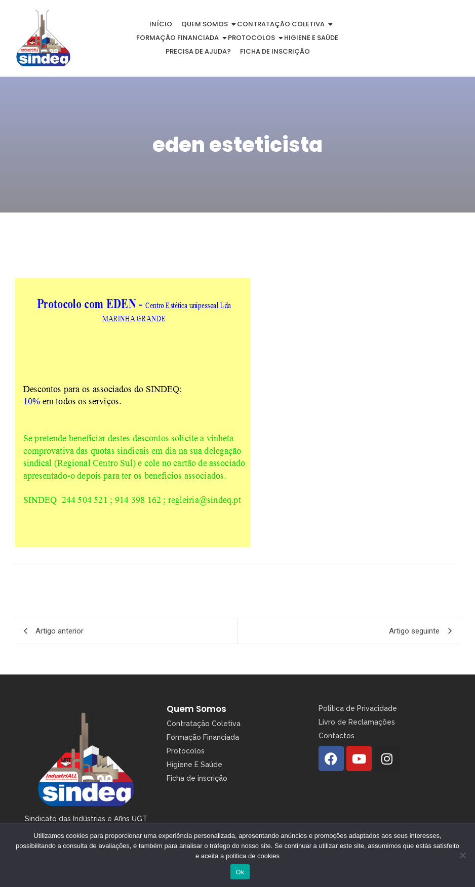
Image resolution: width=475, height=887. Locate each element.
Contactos (336, 736)
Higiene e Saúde (311, 38)
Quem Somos (196, 709)
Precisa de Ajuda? (198, 51)
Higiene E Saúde (194, 765)
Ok (239, 872)
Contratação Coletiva (282, 24)
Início (160, 24)
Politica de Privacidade (358, 708)
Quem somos (206, 24)
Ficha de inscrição (275, 51)
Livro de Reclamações (357, 722)
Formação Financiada (179, 38)
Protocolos (253, 38)
